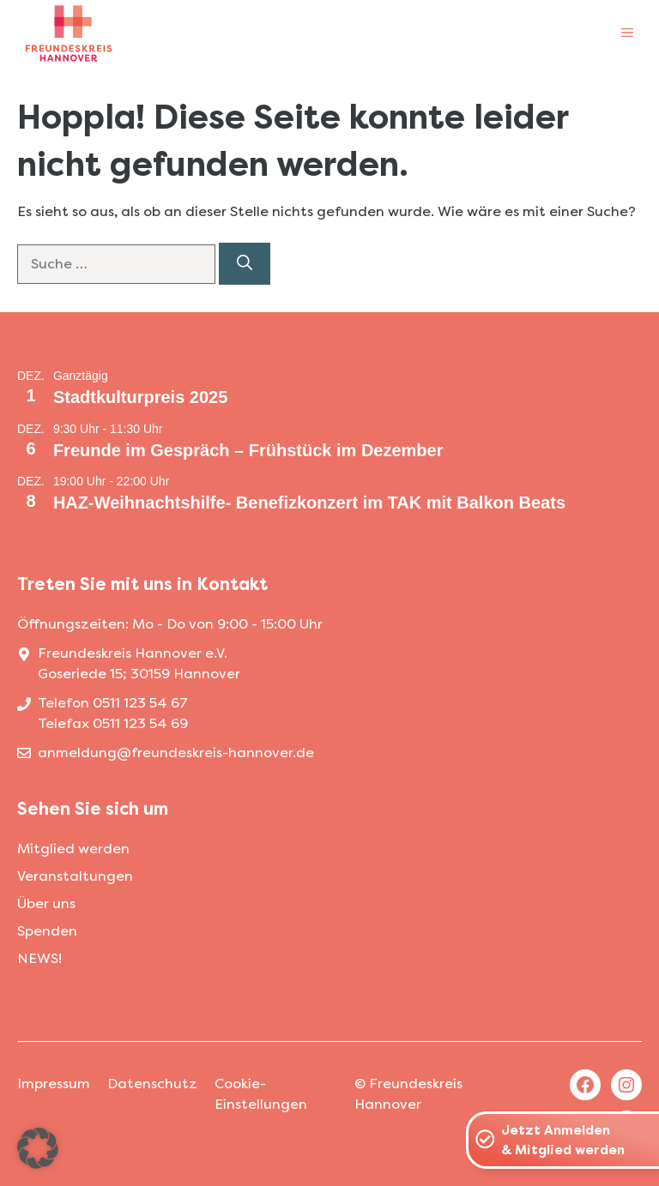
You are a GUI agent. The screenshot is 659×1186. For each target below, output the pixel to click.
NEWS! (39, 958)
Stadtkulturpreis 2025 (140, 397)
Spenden (47, 931)
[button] (38, 1148)
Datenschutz (152, 1083)
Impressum (53, 1083)
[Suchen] (244, 264)
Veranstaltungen (75, 876)
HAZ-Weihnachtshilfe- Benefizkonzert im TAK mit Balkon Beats (309, 502)
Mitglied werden (73, 848)
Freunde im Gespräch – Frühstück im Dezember (248, 450)
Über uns (46, 903)
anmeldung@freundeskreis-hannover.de (176, 752)
